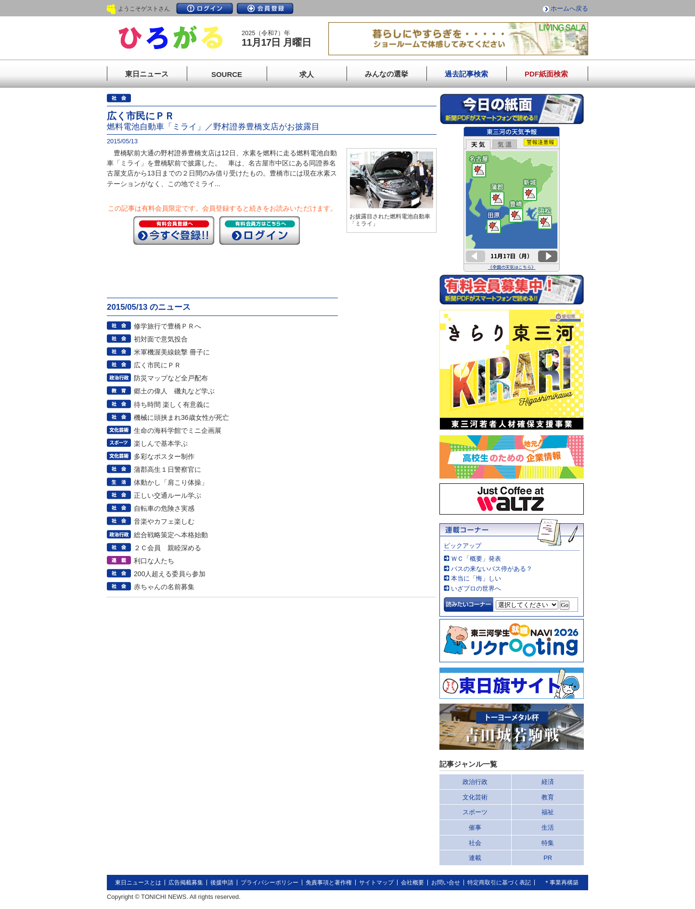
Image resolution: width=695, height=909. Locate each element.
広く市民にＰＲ (157, 365)
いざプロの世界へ (476, 588)
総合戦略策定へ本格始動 (171, 535)
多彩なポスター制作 (164, 456)
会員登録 (265, 8)
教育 (547, 797)
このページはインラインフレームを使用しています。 (511, 199)
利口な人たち (154, 561)
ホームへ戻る (569, 8)
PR (547, 857)
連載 (475, 857)
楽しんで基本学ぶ (161, 443)
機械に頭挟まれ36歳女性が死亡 (181, 417)
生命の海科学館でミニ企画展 (177, 430)
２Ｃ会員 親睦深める (167, 548)
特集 (547, 842)
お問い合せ (445, 882)
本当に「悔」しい (476, 578)
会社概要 (412, 882)
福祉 (547, 812)
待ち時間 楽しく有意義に (172, 404)
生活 (547, 827)
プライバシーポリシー (269, 882)
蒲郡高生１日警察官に (167, 469)
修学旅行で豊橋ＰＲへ (167, 326)
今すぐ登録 (173, 230)
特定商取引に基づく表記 (499, 882)
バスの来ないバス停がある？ (491, 568)
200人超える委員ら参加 (170, 574)
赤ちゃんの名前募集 (164, 587)
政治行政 (475, 781)
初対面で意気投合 (161, 339)
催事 (475, 827)
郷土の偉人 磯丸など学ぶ (174, 391)
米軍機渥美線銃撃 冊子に (172, 352)
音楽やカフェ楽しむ (164, 521)
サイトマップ (376, 882)
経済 (547, 781)
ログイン (204, 8)
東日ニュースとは (138, 882)
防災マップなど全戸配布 (171, 378)
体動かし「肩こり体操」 (171, 482)
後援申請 (221, 882)
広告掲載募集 (185, 882)
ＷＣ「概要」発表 (476, 558)
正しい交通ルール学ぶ (167, 495)
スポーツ (475, 812)
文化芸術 (475, 797)
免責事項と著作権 (329, 882)
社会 (475, 842)
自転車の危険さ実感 (164, 508)
